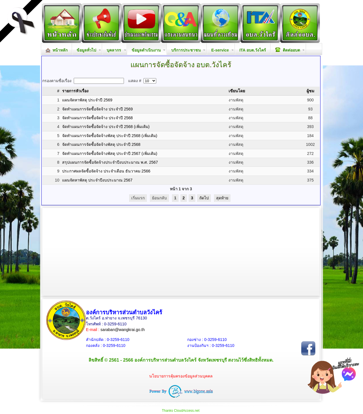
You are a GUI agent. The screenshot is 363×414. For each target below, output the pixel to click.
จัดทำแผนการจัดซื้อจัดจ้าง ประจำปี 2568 (97, 118)
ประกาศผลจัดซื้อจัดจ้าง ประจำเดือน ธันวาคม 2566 (106, 171)
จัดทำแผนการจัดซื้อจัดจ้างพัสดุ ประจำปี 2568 (101, 144)
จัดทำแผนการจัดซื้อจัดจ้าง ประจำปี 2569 (97, 109)
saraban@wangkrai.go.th (122, 329)
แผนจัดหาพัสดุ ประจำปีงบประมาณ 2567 (97, 180)
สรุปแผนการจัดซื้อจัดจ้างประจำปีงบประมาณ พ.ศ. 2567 (110, 162)
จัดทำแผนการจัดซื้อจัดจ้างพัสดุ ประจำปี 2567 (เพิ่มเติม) (109, 153)
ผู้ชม (310, 91)
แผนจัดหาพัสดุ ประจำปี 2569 (87, 100)
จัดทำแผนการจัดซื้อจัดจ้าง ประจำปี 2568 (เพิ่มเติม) (105, 126)
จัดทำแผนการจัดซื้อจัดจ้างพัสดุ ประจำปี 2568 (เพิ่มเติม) (109, 135)
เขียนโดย (237, 91)
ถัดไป (204, 198)
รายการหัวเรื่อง (75, 91)
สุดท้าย (222, 198)
